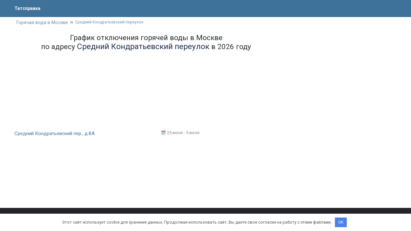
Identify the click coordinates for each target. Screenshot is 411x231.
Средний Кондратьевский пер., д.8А (57, 134)
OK (341, 222)
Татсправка (28, 8)
